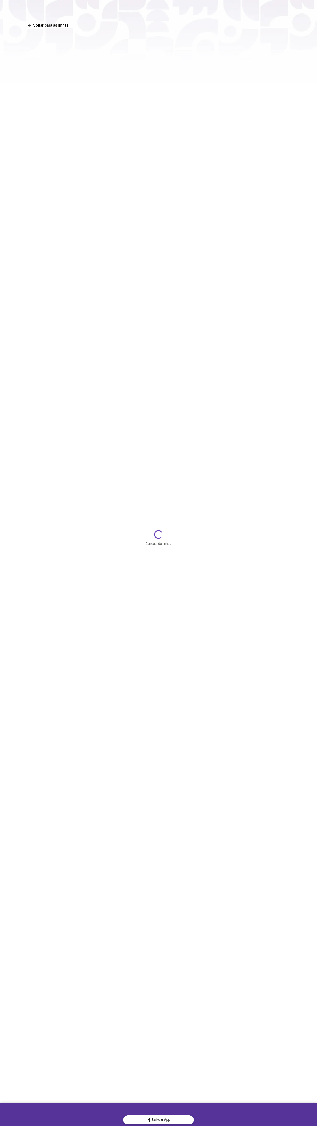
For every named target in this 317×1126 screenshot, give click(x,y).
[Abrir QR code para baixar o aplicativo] (291, 9)
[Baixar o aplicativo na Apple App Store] (277, 9)
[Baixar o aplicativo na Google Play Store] (263, 9)
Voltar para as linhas (48, 25)
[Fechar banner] (7, 1117)
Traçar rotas (193, 9)
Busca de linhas (155, 9)
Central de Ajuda (232, 9)
